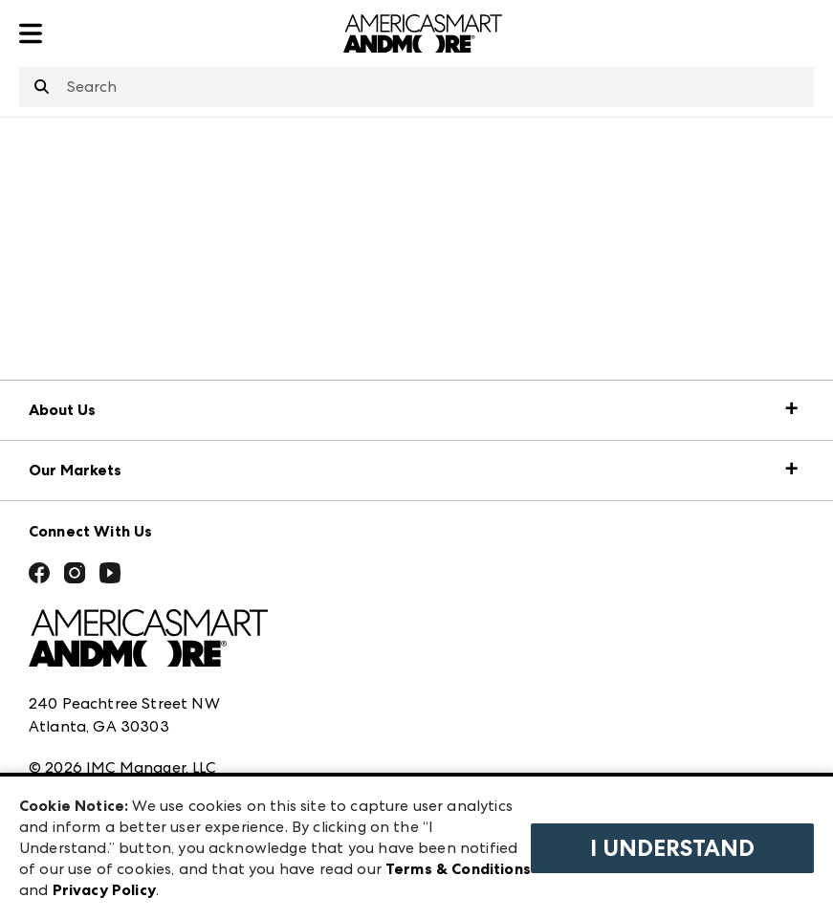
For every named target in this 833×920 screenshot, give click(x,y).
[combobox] (416, 87)
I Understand (672, 848)
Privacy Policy (104, 890)
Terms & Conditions (458, 869)
